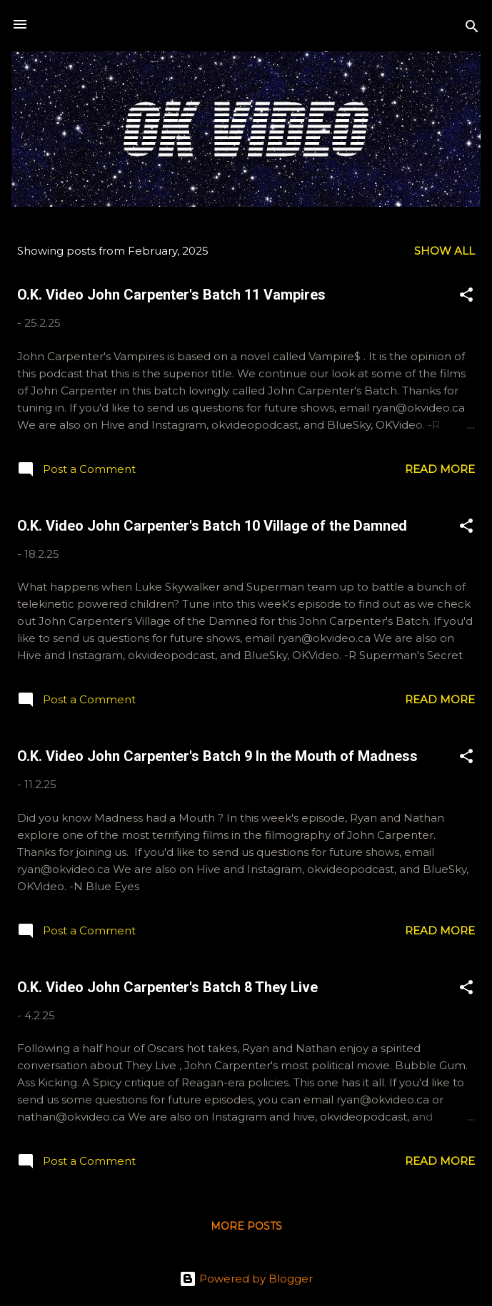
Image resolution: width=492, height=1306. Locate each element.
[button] (466, 297)
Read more (440, 469)
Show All (444, 250)
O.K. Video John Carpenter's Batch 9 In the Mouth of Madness (217, 756)
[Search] (472, 29)
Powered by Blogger (246, 1278)
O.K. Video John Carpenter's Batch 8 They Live (167, 987)
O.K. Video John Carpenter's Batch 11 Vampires (171, 294)
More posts (246, 1226)
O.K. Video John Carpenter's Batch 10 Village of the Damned (212, 525)
